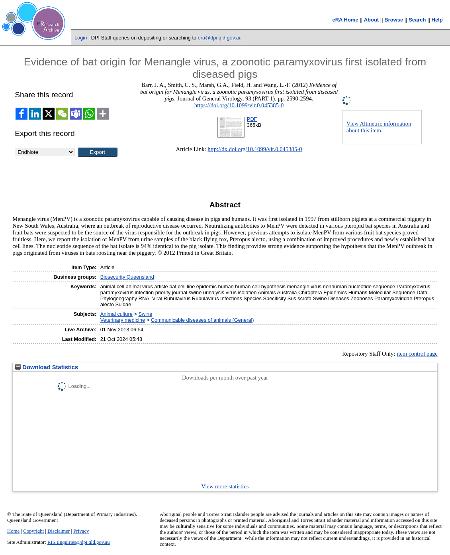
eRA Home (345, 20)
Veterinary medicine (122, 320)
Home (13, 531)
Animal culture (116, 314)
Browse (393, 20)
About (371, 20)
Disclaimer (58, 531)
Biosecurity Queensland (127, 277)
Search (417, 20)
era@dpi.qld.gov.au (220, 38)
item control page (417, 353)
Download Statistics (46, 367)
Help (437, 20)
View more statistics (225, 486)
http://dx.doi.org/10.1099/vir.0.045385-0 (254, 149)
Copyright (33, 531)
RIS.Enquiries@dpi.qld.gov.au (78, 542)
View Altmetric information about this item (378, 127)
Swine (145, 314)
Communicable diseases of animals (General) (202, 320)
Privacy (81, 531)
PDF (252, 119)
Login (80, 38)
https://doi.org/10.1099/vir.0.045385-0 (239, 105)
